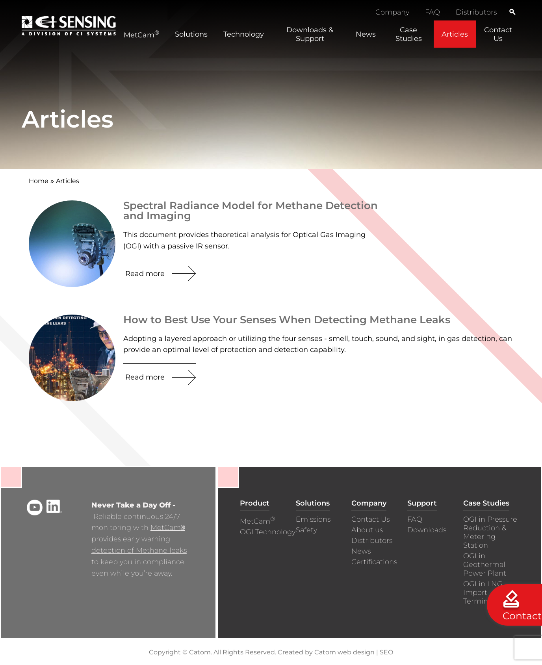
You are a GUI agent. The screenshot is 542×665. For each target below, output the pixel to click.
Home (38, 181)
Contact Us (370, 519)
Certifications (374, 562)
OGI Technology (267, 532)
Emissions (313, 519)
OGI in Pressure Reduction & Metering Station (490, 532)
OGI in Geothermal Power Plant (484, 565)
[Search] (512, 12)
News (361, 551)
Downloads (426, 530)
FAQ (432, 12)
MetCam (167, 527)
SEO (386, 652)
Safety (306, 530)
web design (356, 652)
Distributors (476, 12)
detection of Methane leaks (139, 550)
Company (392, 12)
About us (367, 530)
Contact (522, 616)
